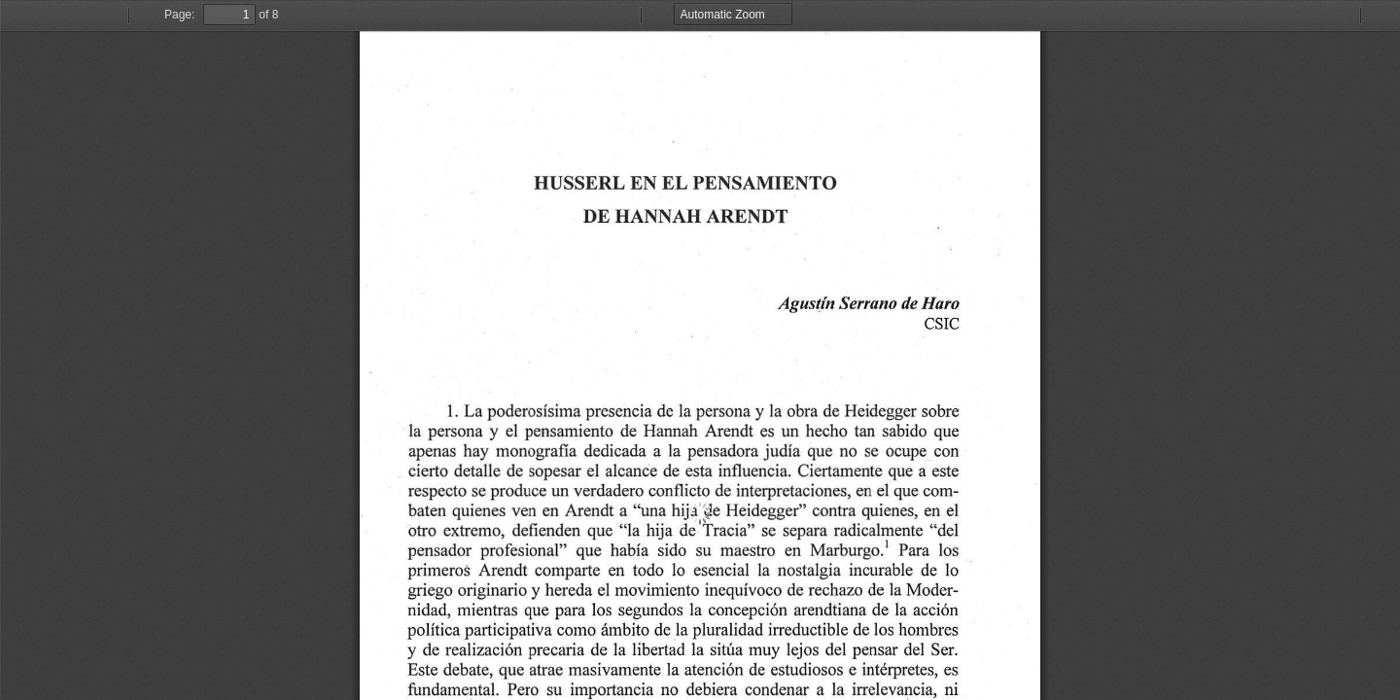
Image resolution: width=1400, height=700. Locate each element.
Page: (179, 14)
